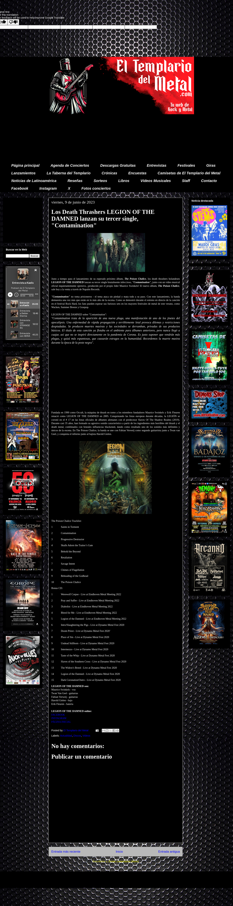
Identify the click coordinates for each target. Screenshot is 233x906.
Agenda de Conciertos (69, 165)
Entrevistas (156, 165)
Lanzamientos (23, 173)
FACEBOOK (58, 714)
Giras (211, 165)
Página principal (25, 165)
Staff (186, 181)
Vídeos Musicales (156, 181)
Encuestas (137, 173)
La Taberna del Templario (68, 173)
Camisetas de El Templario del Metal (189, 173)
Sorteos (100, 181)
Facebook (19, 188)
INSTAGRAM (58, 718)
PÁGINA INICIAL (61, 722)
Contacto (209, 181)
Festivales (186, 165)
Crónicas (109, 173)
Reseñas (75, 181)
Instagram (48, 188)
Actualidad (66, 735)
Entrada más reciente (65, 851)
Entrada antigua (169, 851)
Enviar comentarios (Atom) (123, 861)
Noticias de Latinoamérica (33, 181)
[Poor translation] (13, 22)
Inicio (119, 851)
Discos (77, 735)
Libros (123, 181)
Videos (86, 735)
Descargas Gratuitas (118, 165)
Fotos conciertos (96, 188)
